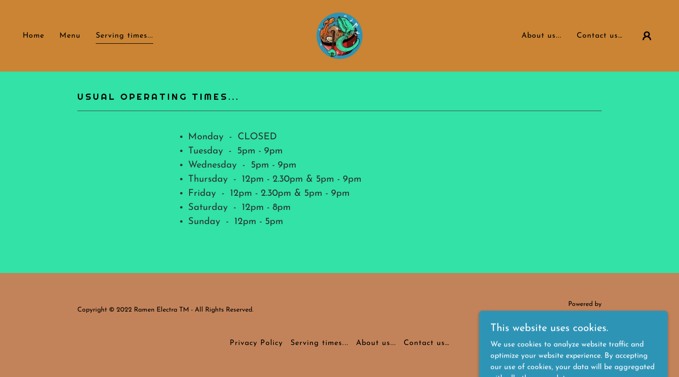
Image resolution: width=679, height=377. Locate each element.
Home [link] (33, 36)
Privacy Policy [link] (256, 343)
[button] (647, 35)
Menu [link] (70, 36)
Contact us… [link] (599, 36)
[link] (339, 35)
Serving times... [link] (124, 36)
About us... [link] (542, 36)
